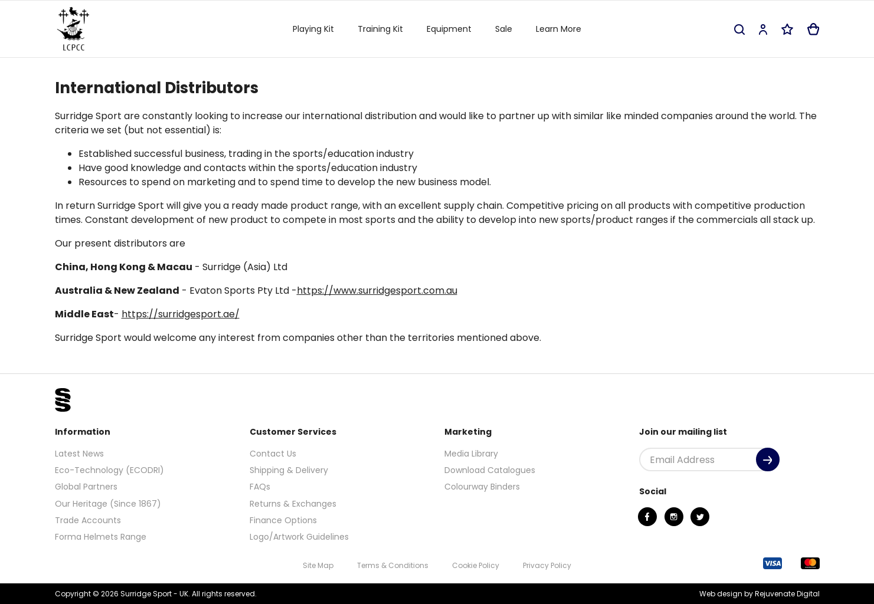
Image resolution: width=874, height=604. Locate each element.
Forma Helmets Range (100, 537)
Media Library (471, 453)
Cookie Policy (475, 565)
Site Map (318, 565)
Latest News (79, 453)
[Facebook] (647, 516)
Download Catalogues (489, 470)
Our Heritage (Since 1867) (108, 504)
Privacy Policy (547, 565)
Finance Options (283, 520)
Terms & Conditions (392, 565)
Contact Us (273, 453)
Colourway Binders (482, 487)
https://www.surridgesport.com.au (377, 290)
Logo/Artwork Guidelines (299, 537)
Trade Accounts (88, 520)
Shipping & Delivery (289, 470)
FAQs (260, 487)
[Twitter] (699, 516)
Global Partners (86, 487)
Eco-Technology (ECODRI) (109, 470)
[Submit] (768, 459)
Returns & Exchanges (293, 504)
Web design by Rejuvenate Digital (759, 594)
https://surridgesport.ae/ (181, 314)
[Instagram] (673, 516)
